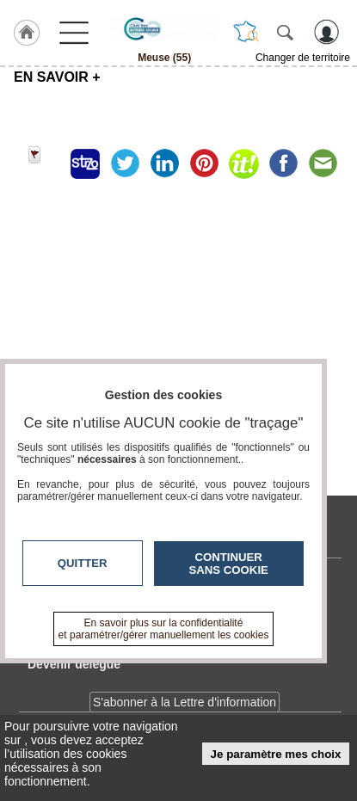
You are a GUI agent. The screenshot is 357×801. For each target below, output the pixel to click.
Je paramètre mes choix (276, 754)
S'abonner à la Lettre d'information (184, 702)
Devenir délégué (74, 664)
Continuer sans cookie (228, 563)
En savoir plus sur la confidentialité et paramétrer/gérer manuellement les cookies (163, 629)
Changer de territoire (302, 58)
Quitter (83, 563)
